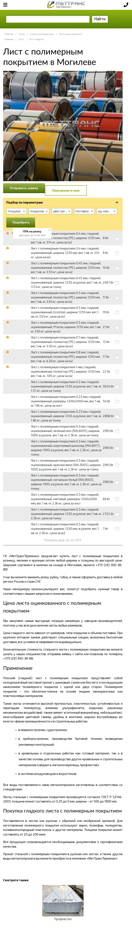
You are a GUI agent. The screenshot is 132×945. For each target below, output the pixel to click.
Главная (8, 34)
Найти (100, 18)
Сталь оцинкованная (42, 34)
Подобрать (21, 222)
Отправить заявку (24, 188)
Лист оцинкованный (70, 34)
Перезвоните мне (66, 190)
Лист (21, 39)
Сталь (22, 34)
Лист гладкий (36, 39)
